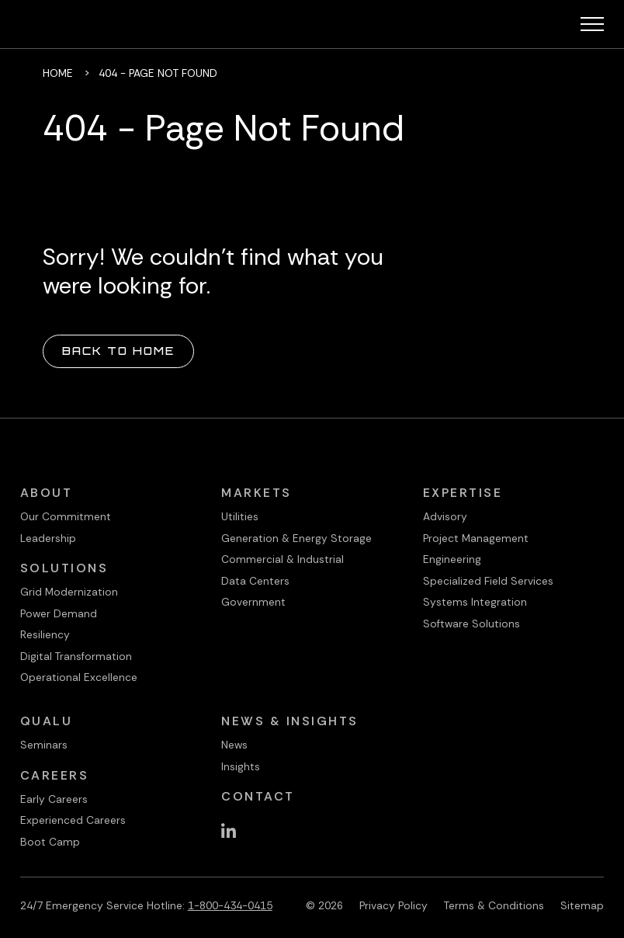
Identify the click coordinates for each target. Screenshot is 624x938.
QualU (46, 721)
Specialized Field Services (488, 581)
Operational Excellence (78, 677)
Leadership (48, 538)
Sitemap (582, 905)
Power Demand (58, 613)
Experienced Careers (73, 820)
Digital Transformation (76, 656)
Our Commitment (65, 516)
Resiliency (45, 634)
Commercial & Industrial (282, 559)
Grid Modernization (69, 592)
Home (58, 73)
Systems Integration (475, 602)
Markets (256, 493)
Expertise (463, 493)
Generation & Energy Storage (296, 538)
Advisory (445, 516)
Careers (54, 775)
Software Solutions (471, 624)
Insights (240, 766)
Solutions (64, 568)
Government (253, 602)
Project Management (476, 538)
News (234, 745)
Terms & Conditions (494, 905)
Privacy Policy (393, 905)
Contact (258, 796)
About (46, 493)
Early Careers (54, 799)
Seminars (44, 745)
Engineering (452, 559)
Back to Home (118, 350)
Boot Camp (50, 842)
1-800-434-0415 (230, 905)
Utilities (239, 516)
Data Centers (255, 581)
